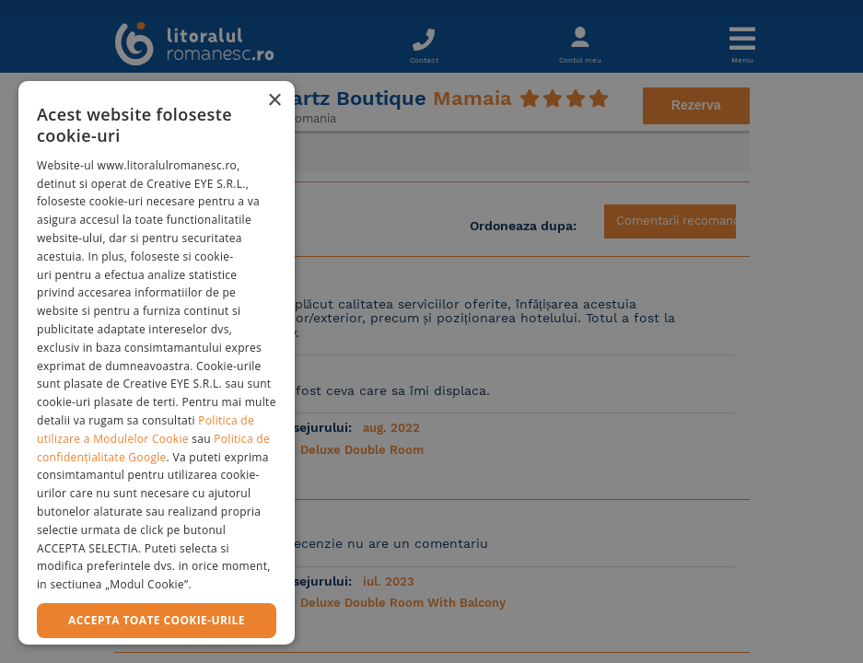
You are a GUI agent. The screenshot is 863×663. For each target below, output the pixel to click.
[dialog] (156, 363)
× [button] (274, 101)
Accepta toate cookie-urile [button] (156, 620)
